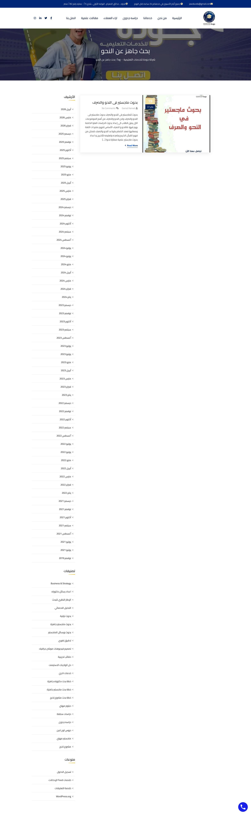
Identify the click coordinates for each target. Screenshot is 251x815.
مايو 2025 (66, 174)
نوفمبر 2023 (65, 313)
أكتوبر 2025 (65, 150)
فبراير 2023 (66, 386)
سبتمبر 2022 (65, 427)
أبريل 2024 (66, 272)
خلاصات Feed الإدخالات (60, 780)
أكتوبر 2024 (65, 223)
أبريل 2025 (66, 182)
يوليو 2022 (66, 444)
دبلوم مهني (65, 705)
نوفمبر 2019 (65, 558)
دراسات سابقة (64, 714)
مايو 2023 (66, 362)
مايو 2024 (66, 264)
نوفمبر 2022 (65, 411)
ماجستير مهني (64, 738)
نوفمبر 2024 (65, 215)
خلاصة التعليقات (63, 788)
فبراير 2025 (66, 199)
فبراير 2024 (66, 288)
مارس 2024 (65, 280)
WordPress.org (63, 796)
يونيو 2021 (66, 550)
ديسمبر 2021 (65, 501)
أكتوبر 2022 (65, 419)
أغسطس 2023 (64, 337)
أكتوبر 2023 (65, 321)
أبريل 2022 (66, 468)
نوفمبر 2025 (65, 142)
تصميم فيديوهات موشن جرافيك (55, 648)
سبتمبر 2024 (65, 231)
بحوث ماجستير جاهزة (60, 624)
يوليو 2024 (66, 248)
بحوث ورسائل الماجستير (59, 632)
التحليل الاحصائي (63, 608)
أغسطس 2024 (64, 239)
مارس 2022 (65, 476)
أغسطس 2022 (64, 435)
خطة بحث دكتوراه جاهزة (59, 681)
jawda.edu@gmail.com (201, 4)
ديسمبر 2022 (65, 403)
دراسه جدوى (65, 722)
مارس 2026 (65, 117)
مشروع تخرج (65, 746)
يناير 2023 (66, 395)
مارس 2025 (65, 191)
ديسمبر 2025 (65, 133)
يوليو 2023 (66, 346)
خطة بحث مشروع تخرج (60, 697)
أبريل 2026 (66, 109)
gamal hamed (128, 108)
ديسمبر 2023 (65, 305)
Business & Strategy (61, 583)
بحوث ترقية (65, 616)
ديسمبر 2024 (65, 207)
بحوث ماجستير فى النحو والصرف (115, 102)
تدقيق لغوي (64, 640)
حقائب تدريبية (64, 656)
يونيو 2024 (66, 256)
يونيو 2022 (66, 452)
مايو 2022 (66, 460)
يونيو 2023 (66, 354)
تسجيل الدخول (64, 772)
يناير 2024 (66, 297)
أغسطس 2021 (64, 533)
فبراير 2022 (66, 484)
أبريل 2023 (66, 370)
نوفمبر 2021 (65, 509)
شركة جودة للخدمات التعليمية (139, 59)
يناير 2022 (66, 492)
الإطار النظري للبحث (61, 599)
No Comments (108, 108)
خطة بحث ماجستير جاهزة (59, 689)
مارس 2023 (65, 378)
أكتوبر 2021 (65, 517)
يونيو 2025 (66, 166)
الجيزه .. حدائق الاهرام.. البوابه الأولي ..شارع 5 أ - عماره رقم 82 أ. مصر (96, 4)
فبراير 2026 (66, 125)
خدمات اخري (65, 673)
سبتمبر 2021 (65, 525)
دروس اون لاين (64, 730)
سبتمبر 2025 (65, 158)
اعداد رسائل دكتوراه (61, 591)
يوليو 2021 (66, 541)
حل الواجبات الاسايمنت (60, 665)
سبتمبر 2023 (65, 329)
